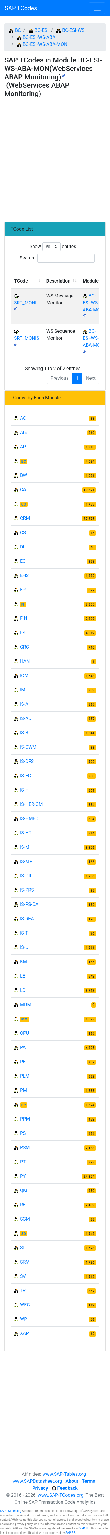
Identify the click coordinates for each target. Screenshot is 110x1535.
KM (23, 961)
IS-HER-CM (31, 804)
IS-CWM (28, 747)
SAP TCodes (21, 8)
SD (23, 1234)
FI (22, 604)
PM (23, 1090)
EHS (24, 575)
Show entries (52, 246)
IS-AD (25, 718)
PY (23, 1176)
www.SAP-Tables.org (64, 1474)
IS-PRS (27, 890)
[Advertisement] (55, 160)
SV (23, 1276)
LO (23, 990)
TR (23, 1290)
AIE (23, 432)
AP (23, 446)
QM (23, 1190)
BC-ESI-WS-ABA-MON (45, 44)
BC (18, 30)
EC (23, 561)
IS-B (24, 733)
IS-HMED (29, 818)
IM (22, 690)
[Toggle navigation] (97, 8)
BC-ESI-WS (73, 30)
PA (23, 1047)
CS (23, 532)
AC (23, 418)
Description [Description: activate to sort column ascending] (58, 281)
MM (24, 1019)
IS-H (24, 790)
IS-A (24, 704)
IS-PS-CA (29, 904)
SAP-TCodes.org (10, 1511)
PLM (25, 1076)
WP (23, 1319)
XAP (24, 1333)
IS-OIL (26, 876)
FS (22, 632)
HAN (25, 661)
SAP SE (84, 1528)
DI (22, 547)
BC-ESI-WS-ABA (39, 37)
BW (23, 475)
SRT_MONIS (26, 338)
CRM (25, 518)
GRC (24, 647)
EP (23, 590)
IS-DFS (27, 761)
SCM (25, 1219)
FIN (23, 618)
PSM (25, 1147)
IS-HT (25, 833)
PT (23, 1162)
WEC (25, 1305)
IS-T (24, 933)
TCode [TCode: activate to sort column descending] (21, 281)
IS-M (24, 847)
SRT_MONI (25, 303)
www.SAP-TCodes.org (61, 1495)
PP (23, 1105)
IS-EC (25, 775)
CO (23, 504)
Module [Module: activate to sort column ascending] (91, 281)
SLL (24, 1247)
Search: (57, 258)
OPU (24, 1033)
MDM (25, 1004)
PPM (25, 1119)
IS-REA (27, 918)
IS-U (24, 947)
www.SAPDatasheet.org (37, 1481)
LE (22, 976)
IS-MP (26, 861)
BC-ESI (42, 30)
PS (23, 1133)
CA (23, 489)
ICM (24, 675)
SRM (25, 1262)
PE (23, 1061)
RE (23, 1205)
